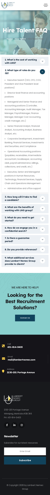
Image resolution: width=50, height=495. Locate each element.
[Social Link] (7, 425)
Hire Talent (20, 38)
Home (10, 38)
